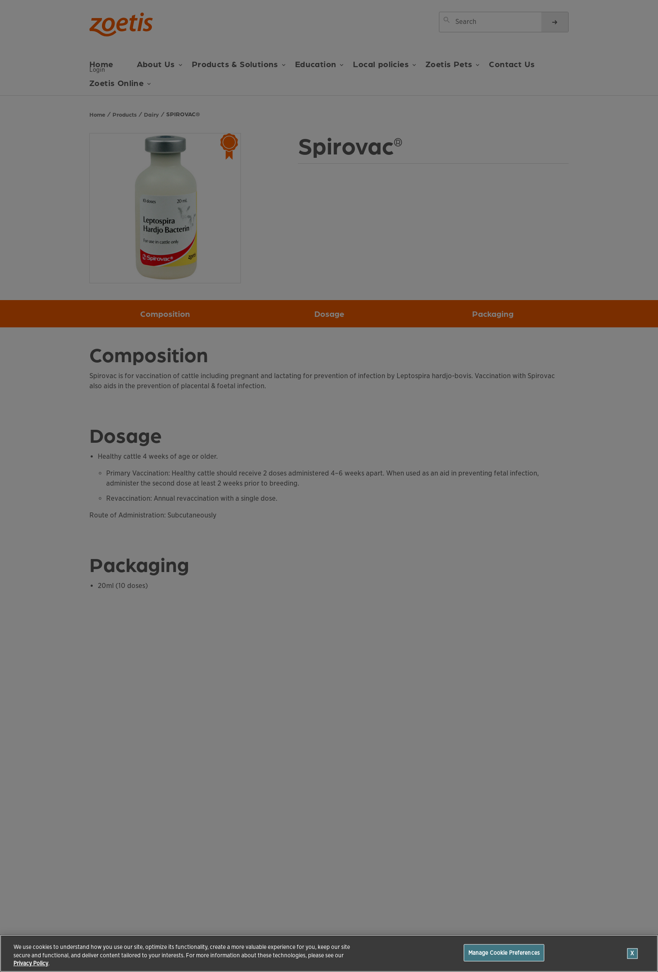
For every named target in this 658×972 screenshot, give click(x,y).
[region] (329, 953)
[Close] (632, 953)
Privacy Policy (30, 963)
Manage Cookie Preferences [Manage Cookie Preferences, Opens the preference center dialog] (504, 952)
